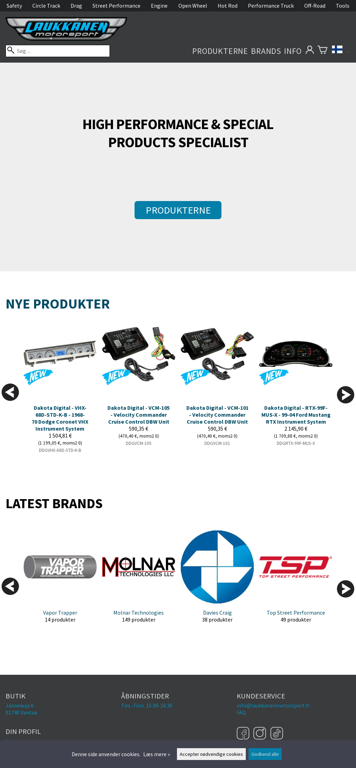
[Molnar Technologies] (138, 582)
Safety (14, 5)
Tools (342, 5)
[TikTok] (276, 734)
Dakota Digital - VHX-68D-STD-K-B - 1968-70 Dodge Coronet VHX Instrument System (60, 418)
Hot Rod (227, 5)
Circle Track (46, 5)
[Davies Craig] (217, 582)
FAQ (241, 712)
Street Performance (116, 5)
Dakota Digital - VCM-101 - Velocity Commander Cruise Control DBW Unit (217, 414)
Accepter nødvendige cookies (211, 754)
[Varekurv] (322, 51)
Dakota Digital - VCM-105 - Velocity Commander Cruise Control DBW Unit (138, 414)
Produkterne (220, 51)
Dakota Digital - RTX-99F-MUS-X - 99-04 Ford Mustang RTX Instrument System (296, 414)
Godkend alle (265, 754)
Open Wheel (192, 5)
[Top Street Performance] (295, 582)
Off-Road (314, 5)
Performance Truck (271, 5)
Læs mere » (156, 754)
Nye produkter (58, 303)
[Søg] (58, 51)
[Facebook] (244, 734)
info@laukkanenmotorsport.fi (273, 705)
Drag (76, 5)
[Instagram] (260, 734)
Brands (266, 51)
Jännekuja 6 (20, 705)
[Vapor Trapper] (60, 582)
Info (293, 51)
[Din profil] (310, 51)
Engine (159, 5)
